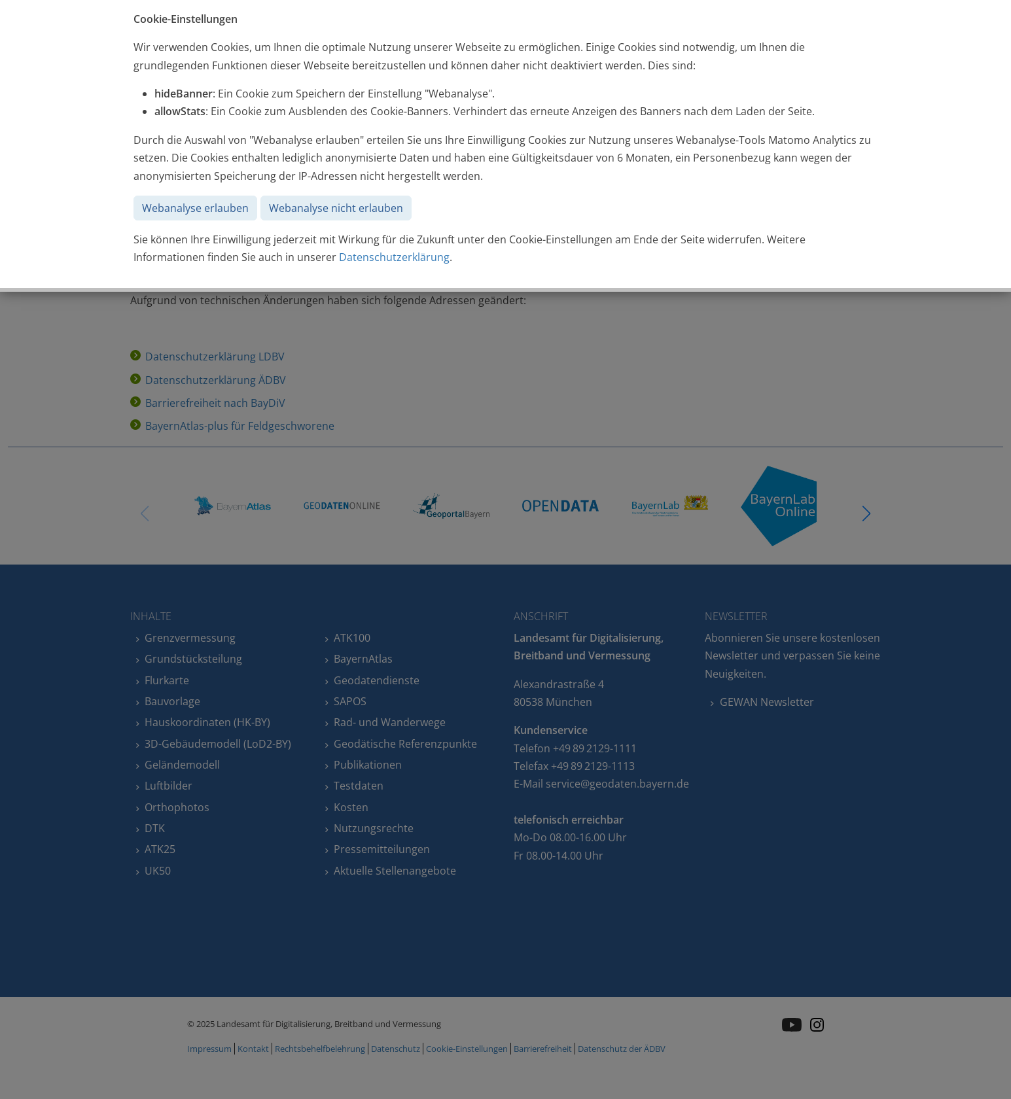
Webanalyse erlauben (195, 208)
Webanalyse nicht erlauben (336, 208)
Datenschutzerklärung (394, 257)
